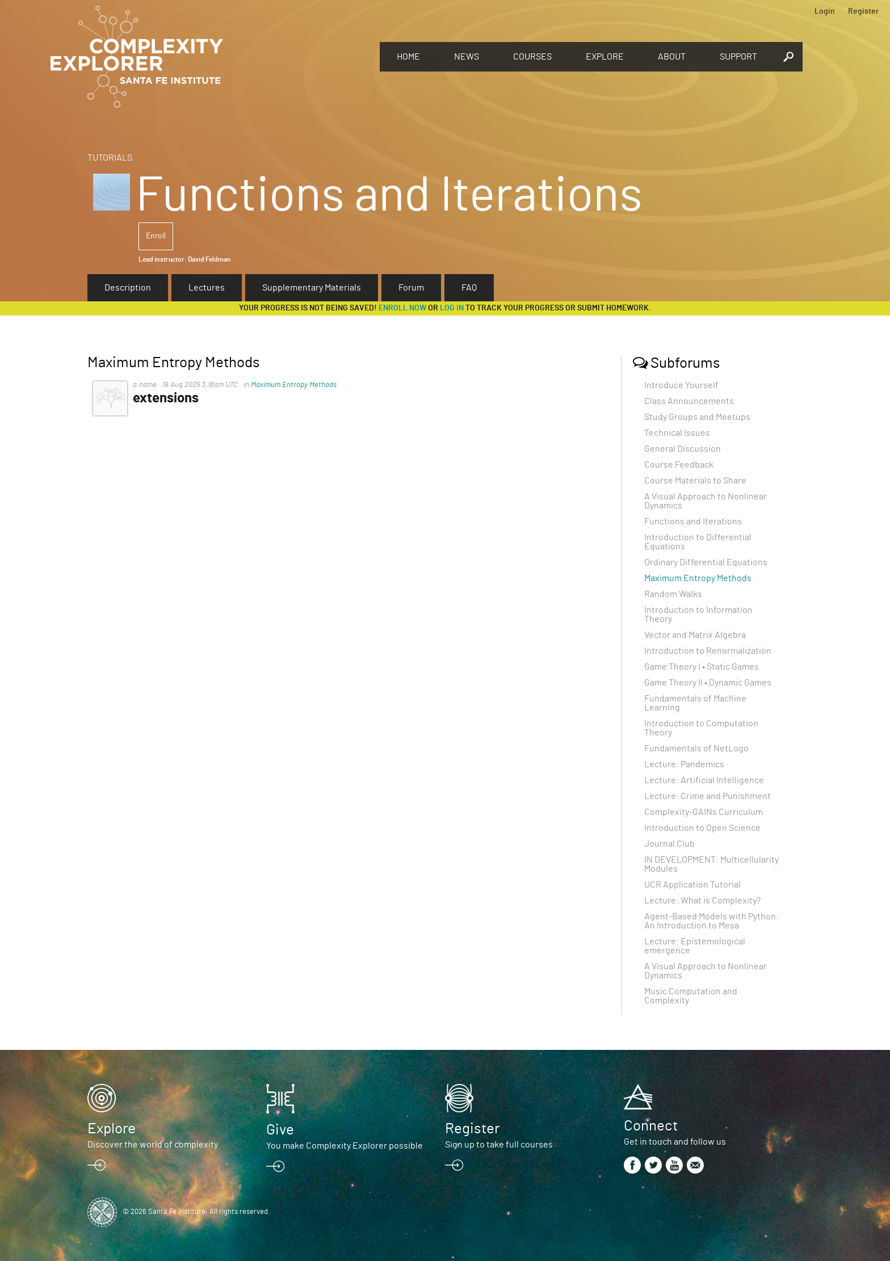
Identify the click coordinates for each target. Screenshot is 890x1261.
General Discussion (682, 448)
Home (408, 56)
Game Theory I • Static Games (701, 666)
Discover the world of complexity (152, 1144)
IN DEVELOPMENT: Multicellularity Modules (711, 864)
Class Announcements (689, 401)
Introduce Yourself (681, 385)
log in (452, 308)
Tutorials (109, 157)
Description (127, 287)
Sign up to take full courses (499, 1144)
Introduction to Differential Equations (698, 542)
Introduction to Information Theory (698, 615)
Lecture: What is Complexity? (702, 900)
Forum (411, 287)
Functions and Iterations (693, 521)
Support (738, 56)
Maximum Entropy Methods (294, 385)
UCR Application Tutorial (692, 884)
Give (280, 1130)
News (466, 56)
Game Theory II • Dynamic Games (707, 682)
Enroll (156, 236)
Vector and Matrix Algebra (695, 635)
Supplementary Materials (311, 287)
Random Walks (673, 594)
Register (863, 11)
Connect (651, 1126)
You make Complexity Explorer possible (344, 1145)
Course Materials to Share (695, 480)
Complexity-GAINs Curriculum (703, 812)
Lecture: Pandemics (684, 764)
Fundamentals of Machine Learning (695, 703)
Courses (532, 56)
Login (825, 11)
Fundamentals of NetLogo (696, 748)
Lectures (206, 287)
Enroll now (402, 308)
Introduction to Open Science (702, 828)
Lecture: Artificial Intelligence (704, 780)
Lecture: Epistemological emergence (694, 946)
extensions (166, 398)
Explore (605, 56)
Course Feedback (678, 464)
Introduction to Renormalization (707, 650)
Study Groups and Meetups (697, 417)
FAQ (469, 287)
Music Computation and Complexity (690, 996)
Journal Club (669, 843)
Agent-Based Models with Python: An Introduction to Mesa (711, 921)
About (672, 56)
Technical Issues (677, 433)
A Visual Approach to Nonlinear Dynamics (705, 501)
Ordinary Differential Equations (705, 562)
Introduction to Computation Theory (701, 728)
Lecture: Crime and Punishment (707, 796)
